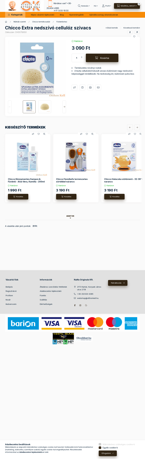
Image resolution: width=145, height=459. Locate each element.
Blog (62, 15)
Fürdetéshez (61, 22)
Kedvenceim (11, 304)
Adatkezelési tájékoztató (50, 291)
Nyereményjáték (76, 15)
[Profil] (106, 6)
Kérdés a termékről (82, 87)
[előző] (130, 127)
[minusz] (82, 60)
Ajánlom (98, 87)
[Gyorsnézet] (44, 134)
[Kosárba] (102, 58)
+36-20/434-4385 (85, 294)
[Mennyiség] (76, 58)
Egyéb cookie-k (110, 447)
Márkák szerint (20, 22)
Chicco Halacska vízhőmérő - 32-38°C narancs (123, 180)
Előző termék (112, 28)
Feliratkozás (116, 283)
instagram (80, 305)
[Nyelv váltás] (95, 6)
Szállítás (43, 300)
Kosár (8, 300)
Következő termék (131, 28)
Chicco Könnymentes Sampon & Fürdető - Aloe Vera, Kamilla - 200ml (26, 180)
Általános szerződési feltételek (53, 287)
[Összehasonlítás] (33, 134)
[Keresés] (84, 6)
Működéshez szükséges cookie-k (119, 444)
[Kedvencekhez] (134, 36)
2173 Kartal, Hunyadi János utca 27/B (89, 288)
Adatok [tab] (70, 216)
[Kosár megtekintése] (127, 6)
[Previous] (9, 106)
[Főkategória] (6, 22)
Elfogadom (106, 453)
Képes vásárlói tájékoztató (42, 15)
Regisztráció (11, 291)
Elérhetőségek (46, 304)
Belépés (9, 287)
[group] (72, 168)
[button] (15, 15)
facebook (75, 305)
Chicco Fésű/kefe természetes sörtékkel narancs (72, 180)
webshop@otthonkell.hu (88, 298)
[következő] (137, 127)
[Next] (64, 106)
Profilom (9, 295)
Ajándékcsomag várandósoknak (103, 15)
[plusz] (82, 56)
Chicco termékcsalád (41, 22)
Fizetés (43, 295)
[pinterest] (137, 32)
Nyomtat (90, 87)
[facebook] (130, 32)
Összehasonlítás (74, 87)
